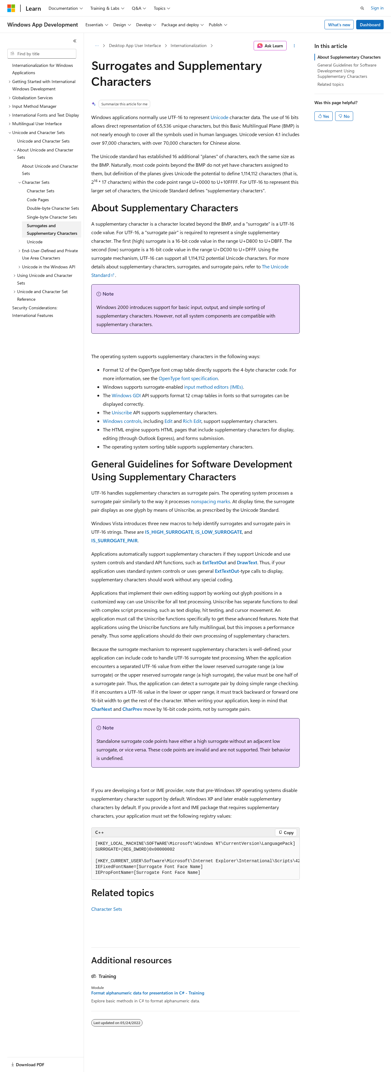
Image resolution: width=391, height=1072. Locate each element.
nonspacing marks (210, 501)
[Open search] (362, 8)
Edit (168, 421)
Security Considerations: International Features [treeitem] (34, 311)
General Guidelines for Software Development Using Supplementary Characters (346, 70)
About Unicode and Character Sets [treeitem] (50, 169)
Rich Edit (192, 421)
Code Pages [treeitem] (38, 199)
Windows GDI (126, 395)
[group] (195, 858)
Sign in (377, 8)
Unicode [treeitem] (34, 242)
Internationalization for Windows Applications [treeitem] (42, 69)
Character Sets (106, 909)
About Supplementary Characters (349, 57)
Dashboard (370, 24)
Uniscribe (122, 412)
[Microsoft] (11, 8)
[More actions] (294, 46)
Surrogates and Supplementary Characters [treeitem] (52, 229)
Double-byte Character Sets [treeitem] (53, 208)
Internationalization (189, 45)
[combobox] (41, 54)
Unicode (219, 117)
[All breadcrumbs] (96, 46)
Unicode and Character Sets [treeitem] (43, 141)
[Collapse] (74, 40)
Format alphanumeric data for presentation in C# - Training (147, 993)
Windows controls (122, 421)
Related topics (330, 84)
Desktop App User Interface (135, 45)
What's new (339, 24)
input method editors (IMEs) (213, 386)
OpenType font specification (188, 378)
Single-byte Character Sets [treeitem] (52, 217)
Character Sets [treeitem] (40, 191)
